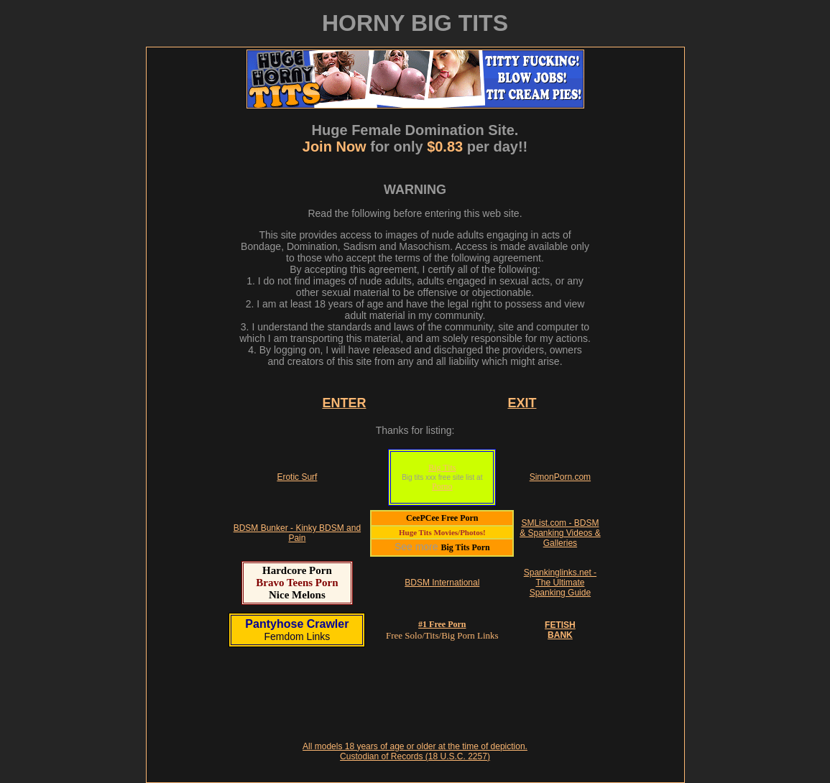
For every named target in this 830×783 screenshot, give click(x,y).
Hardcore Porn (297, 570)
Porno (442, 486)
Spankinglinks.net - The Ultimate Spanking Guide (560, 582)
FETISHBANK (560, 630)
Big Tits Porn (465, 547)
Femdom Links (297, 636)
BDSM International (442, 583)
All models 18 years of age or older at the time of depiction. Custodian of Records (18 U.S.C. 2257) (415, 751)
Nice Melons (297, 595)
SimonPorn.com (560, 477)
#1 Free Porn (442, 624)
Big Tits (442, 468)
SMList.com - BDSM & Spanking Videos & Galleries (560, 533)
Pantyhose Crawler (297, 624)
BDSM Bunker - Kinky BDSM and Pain (297, 533)
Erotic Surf (297, 477)
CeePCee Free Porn (442, 518)
